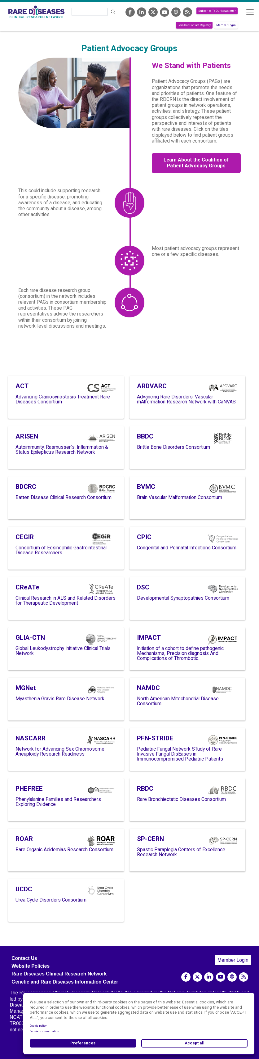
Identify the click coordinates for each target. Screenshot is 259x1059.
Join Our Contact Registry (194, 25)
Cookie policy (38, 1025)
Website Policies (30, 966)
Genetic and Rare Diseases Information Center (64, 981)
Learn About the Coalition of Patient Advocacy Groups (196, 163)
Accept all (194, 1043)
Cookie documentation (44, 1031)
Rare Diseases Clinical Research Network (59, 973)
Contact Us (24, 958)
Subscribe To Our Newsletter (217, 10)
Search (113, 12)
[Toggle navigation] (250, 12)
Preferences (82, 1043)
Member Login (226, 25)
